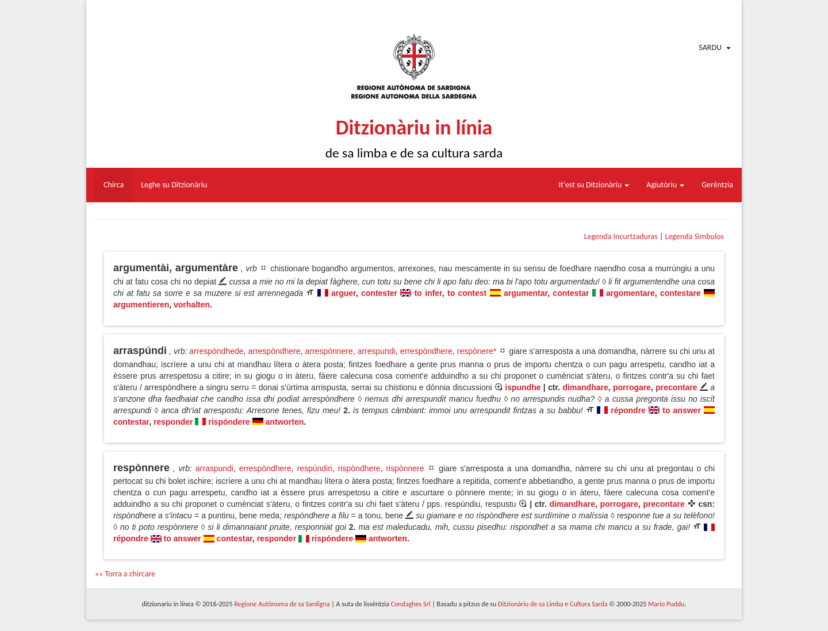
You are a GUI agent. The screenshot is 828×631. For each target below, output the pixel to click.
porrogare (632, 387)
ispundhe (522, 387)
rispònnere (405, 468)
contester (379, 293)
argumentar (525, 293)
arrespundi (377, 351)
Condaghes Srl (411, 604)
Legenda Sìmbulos (694, 236)
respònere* (477, 351)
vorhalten (192, 304)
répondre (628, 410)
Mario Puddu (666, 604)
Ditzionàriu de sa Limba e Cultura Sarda (552, 604)
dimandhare (585, 387)
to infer (428, 293)
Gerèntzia (717, 185)
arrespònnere (328, 351)
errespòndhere (426, 351)
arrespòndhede (216, 351)
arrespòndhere (274, 351)
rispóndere (229, 421)
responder (173, 421)
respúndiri (314, 468)
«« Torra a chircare (125, 574)
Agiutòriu (665, 185)
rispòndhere (359, 468)
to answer (681, 410)
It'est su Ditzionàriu (594, 185)
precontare (676, 387)
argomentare (630, 293)
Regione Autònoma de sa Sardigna (281, 604)
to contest (466, 293)
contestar (571, 293)
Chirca (113, 185)
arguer (343, 293)
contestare (680, 293)
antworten (284, 421)
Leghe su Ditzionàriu (174, 185)
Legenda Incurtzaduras (621, 236)
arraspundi (214, 468)
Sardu (710, 47)
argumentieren (141, 304)
